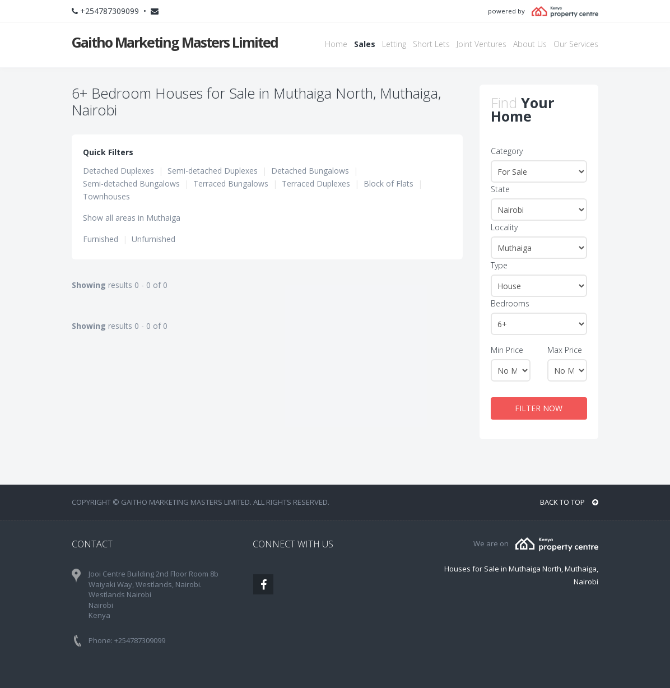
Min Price (507, 350)
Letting (394, 44)
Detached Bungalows (310, 170)
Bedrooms (510, 303)
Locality (504, 227)
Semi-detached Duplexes (213, 170)
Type (499, 265)
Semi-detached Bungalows (131, 183)
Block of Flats (388, 183)
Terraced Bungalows (230, 183)
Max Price (564, 350)
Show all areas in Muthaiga (131, 217)
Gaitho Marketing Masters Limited (175, 42)
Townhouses (106, 196)
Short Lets (431, 44)
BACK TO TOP (569, 502)
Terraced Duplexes (316, 183)
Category (507, 151)
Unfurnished (153, 239)
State (500, 189)
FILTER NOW (538, 408)
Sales (364, 44)
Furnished (100, 239)
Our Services (575, 44)
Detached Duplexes (118, 170)
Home (336, 44)
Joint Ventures (481, 44)
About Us (530, 44)
